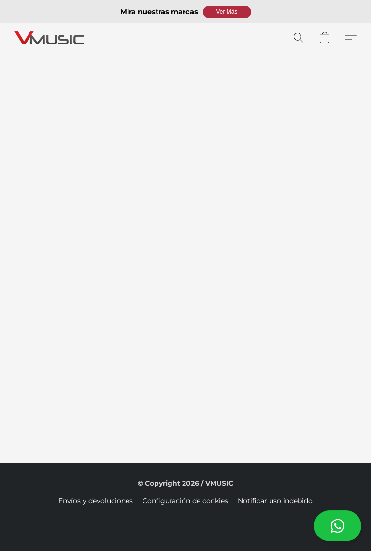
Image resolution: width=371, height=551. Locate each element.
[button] (227, 12)
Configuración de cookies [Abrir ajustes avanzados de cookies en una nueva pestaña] (185, 500)
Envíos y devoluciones (95, 500)
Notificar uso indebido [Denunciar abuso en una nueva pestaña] (275, 500)
